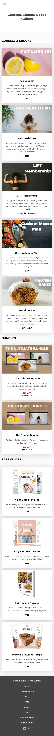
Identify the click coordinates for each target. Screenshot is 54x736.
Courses (27, 686)
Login (27, 712)
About (27, 707)
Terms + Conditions (27, 717)
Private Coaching (27, 691)
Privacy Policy (27, 723)
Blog (27, 696)
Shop (27, 702)
